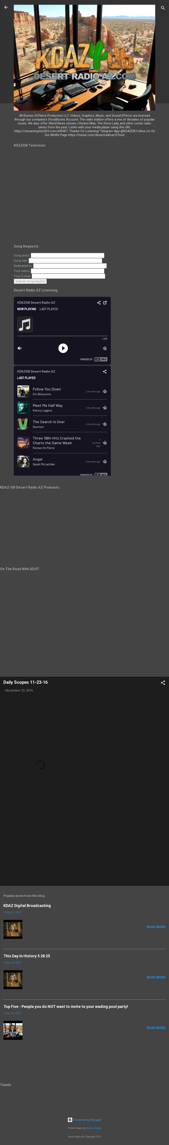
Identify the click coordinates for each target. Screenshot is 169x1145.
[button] (163, 683)
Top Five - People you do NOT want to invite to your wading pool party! (65, 1006)
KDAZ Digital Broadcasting (27, 905)
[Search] (163, 8)
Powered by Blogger (84, 1120)
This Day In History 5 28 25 (26, 956)
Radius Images (94, 1128)
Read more (156, 927)
